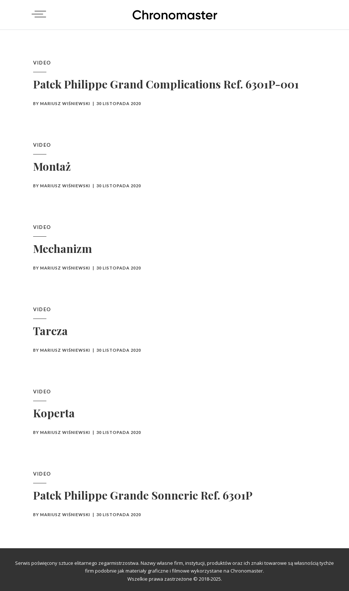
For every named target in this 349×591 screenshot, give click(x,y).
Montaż (52, 166)
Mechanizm (62, 248)
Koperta (54, 413)
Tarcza (50, 330)
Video (42, 63)
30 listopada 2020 (118, 103)
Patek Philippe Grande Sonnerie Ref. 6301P (143, 495)
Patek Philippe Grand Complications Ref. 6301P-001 (166, 84)
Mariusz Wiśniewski (65, 103)
